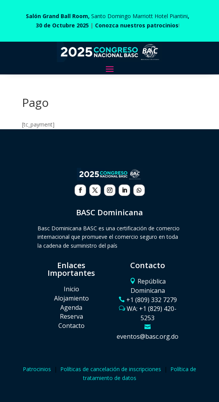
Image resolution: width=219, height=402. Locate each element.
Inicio (71, 289)
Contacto (71, 325)
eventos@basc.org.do (147, 336)
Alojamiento (71, 298)
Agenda (71, 307)
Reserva (71, 316)
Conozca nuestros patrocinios (136, 25)
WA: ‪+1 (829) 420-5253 (152, 313)
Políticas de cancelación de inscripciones (110, 369)
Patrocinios (37, 369)
